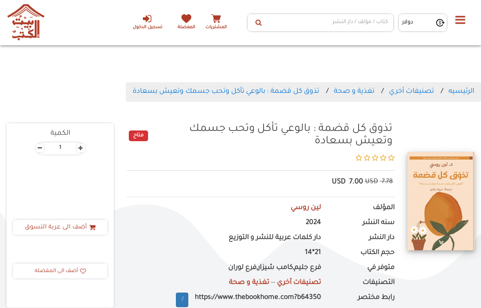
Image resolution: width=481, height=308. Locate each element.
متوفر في (381, 268)
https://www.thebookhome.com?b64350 (258, 298)
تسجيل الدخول (147, 22)
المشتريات (216, 27)
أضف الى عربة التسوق (60, 227)
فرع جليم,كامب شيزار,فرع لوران (274, 268)
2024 (313, 223)
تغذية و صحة (353, 91)
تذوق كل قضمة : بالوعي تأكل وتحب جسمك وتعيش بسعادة (226, 91)
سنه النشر (378, 223)
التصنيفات (378, 283)
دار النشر (382, 238)
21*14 (313, 253)
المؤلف (384, 208)
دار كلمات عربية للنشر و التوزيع (275, 238)
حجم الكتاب (377, 253)
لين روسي (306, 208)
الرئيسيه (461, 91)
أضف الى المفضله (60, 271)
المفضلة (186, 27)
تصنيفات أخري (411, 91)
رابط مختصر (376, 298)
